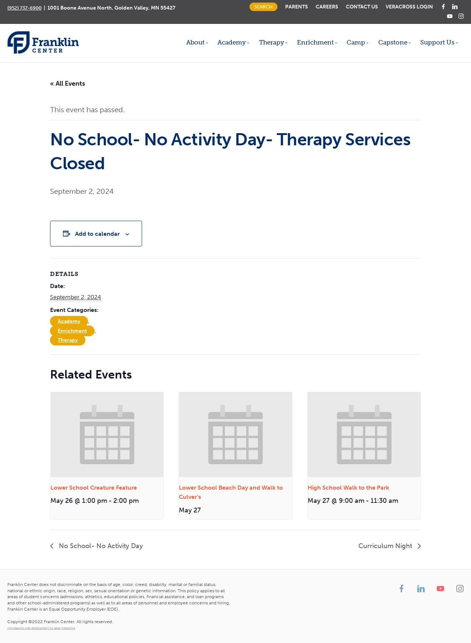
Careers (327, 6)
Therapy (68, 340)
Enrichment (72, 331)
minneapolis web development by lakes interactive (41, 628)
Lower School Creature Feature (93, 487)
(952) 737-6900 (24, 8)
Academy (69, 321)
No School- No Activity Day (100, 546)
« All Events (67, 83)
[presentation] (106, 434)
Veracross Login (409, 6)
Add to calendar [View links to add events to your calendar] (97, 233)
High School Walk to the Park (348, 487)
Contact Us (362, 6)
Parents (296, 6)
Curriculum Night (386, 546)
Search (263, 7)
